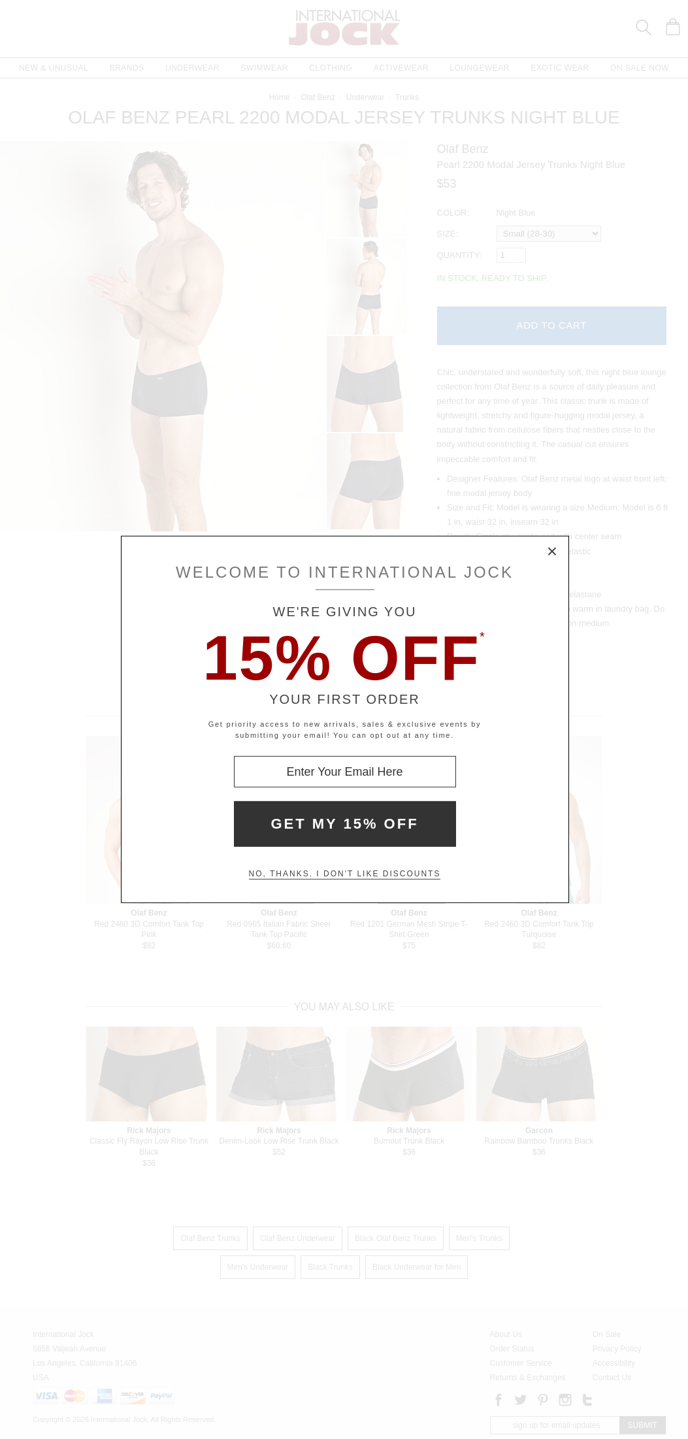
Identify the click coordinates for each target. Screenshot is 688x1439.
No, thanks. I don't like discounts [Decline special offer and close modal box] (345, 873)
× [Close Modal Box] (553, 552)
